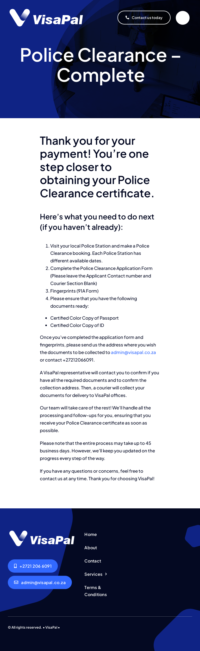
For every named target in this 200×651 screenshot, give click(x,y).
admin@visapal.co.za (133, 352)
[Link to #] (183, 18)
